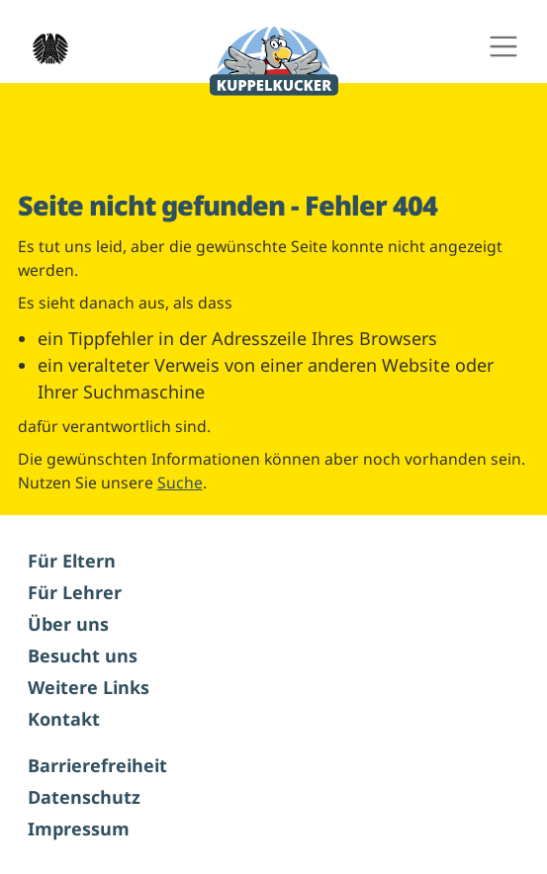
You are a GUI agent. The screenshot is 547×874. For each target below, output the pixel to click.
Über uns (68, 624)
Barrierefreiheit (97, 765)
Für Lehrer (75, 592)
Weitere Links (88, 687)
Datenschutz (84, 797)
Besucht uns (82, 655)
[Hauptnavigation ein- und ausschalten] (503, 47)
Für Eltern (72, 560)
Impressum (79, 828)
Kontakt (64, 719)
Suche (180, 482)
